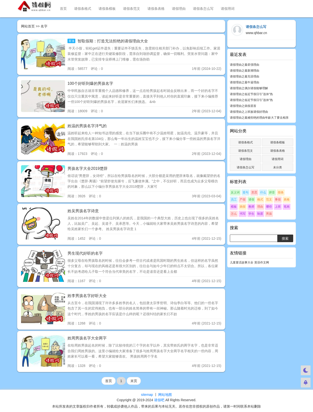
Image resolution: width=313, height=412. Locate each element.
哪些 (269, 206)
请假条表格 (156, 9)
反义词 (235, 192)
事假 (278, 199)
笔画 (287, 206)
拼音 (272, 192)
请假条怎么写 (203, 9)
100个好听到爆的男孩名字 (90, 83)
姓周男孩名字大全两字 (87, 338)
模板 (234, 206)
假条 (281, 192)
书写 (243, 213)
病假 (243, 206)
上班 (278, 206)
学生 (251, 213)
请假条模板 (107, 9)
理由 (260, 206)
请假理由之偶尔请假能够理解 (249, 88)
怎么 (234, 213)
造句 (245, 192)
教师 (251, 206)
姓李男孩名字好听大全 (87, 296)
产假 (243, 199)
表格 (287, 199)
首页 (63, 9)
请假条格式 (82, 9)
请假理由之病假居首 (243, 106)
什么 (263, 192)
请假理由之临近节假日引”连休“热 (251, 94)
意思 (254, 192)
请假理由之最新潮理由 (244, 70)
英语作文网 (261, 262)
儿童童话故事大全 (241, 262)
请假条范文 (131, 9)
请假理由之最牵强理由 (244, 64)
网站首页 (28, 26)
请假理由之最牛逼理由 (244, 82)
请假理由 (179, 9)
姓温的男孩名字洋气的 (87, 126)
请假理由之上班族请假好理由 (249, 111)
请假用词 (228, 9)
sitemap (147, 395)
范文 (269, 199)
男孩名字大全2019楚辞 (87, 168)
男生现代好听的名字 (85, 253)
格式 (260, 199)
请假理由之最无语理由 (244, 76)
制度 (260, 213)
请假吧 (159, 400)
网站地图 (165, 395)
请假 (251, 199)
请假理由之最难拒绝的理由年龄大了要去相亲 (259, 117)
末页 (133, 381)
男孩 (269, 213)
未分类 (277, 167)
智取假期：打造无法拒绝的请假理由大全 (112, 41)
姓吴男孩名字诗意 (83, 211)
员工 (234, 199)
